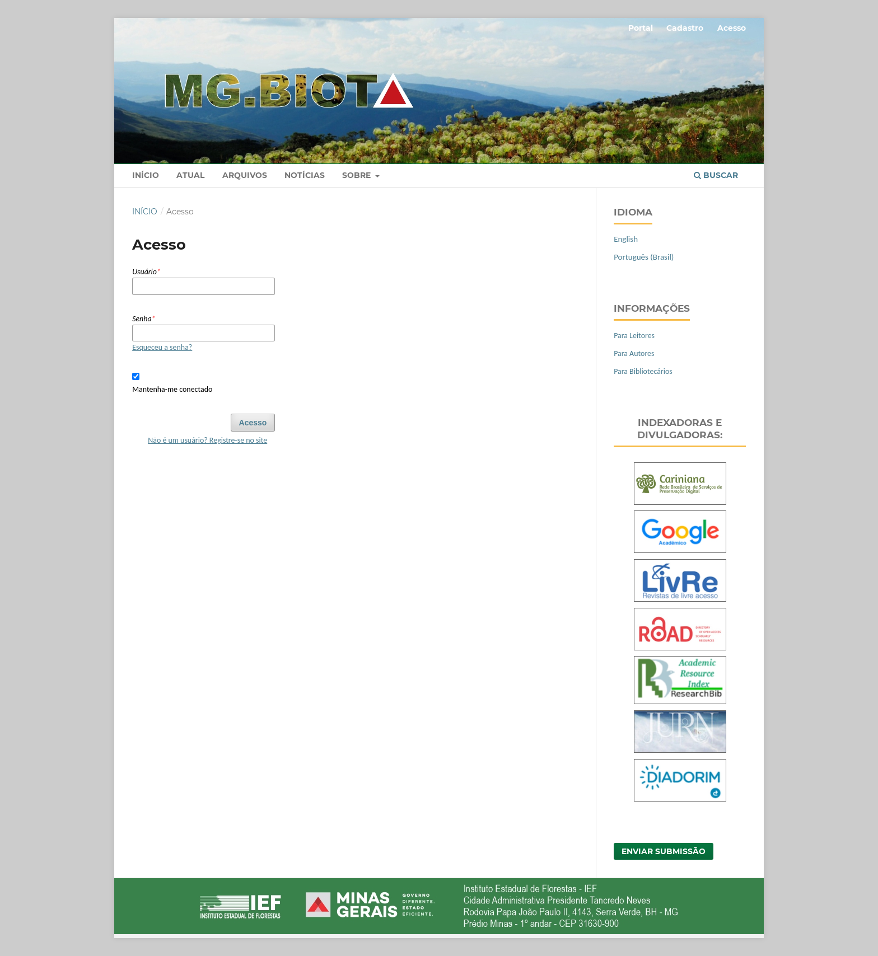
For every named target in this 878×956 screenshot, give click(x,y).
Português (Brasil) (644, 257)
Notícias (304, 175)
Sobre (357, 175)
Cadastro (684, 28)
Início (145, 175)
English (626, 239)
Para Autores (634, 353)
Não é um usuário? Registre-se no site (207, 440)
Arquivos (244, 175)
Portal (640, 28)
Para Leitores (634, 335)
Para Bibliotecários (643, 371)
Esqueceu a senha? (162, 347)
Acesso (731, 28)
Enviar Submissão (664, 851)
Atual (190, 175)
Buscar (716, 175)
